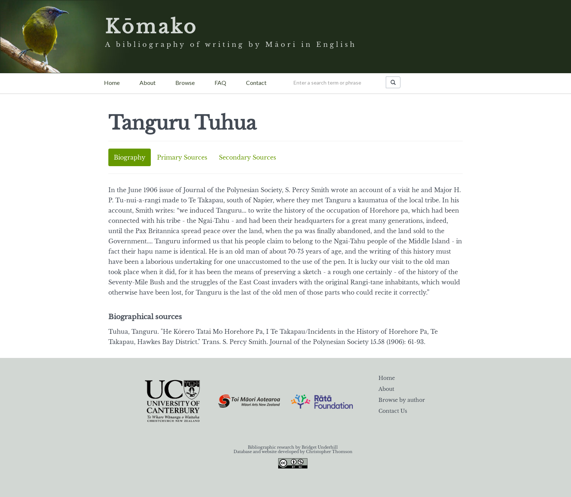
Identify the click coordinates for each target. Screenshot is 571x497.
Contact (256, 82)
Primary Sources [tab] (182, 157)
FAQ (220, 82)
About (147, 82)
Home (112, 82)
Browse (185, 82)
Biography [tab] (129, 157)
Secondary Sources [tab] (247, 157)
